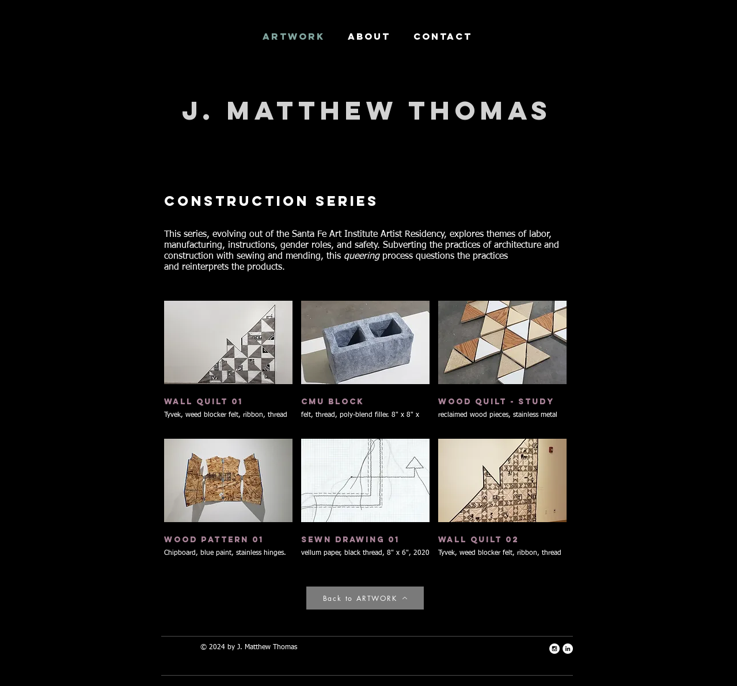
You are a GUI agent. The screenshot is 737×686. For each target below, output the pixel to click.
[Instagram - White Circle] (554, 648)
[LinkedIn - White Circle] (568, 648)
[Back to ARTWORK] (365, 598)
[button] (228, 365)
